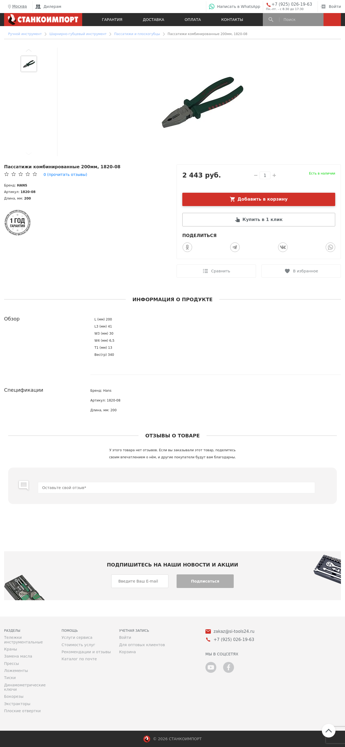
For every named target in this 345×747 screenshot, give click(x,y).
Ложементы (16, 670)
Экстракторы (17, 704)
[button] (29, 50)
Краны (10, 649)
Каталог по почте (79, 659)
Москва (17, 6)
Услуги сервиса (76, 637)
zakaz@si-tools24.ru (234, 631)
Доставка (153, 19)
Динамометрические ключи (25, 687)
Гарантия (112, 19)
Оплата (193, 19)
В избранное (305, 271)
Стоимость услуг (78, 645)
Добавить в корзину (263, 199)
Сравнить (220, 271)
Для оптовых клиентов (142, 645)
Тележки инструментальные (23, 639)
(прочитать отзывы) (65, 174)
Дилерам (48, 6)
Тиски (10, 678)
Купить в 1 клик (262, 219)
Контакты (232, 19)
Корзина (127, 652)
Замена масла (18, 656)
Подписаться (205, 581)
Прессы (11, 663)
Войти (331, 6)
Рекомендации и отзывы (86, 652)
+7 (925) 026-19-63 (291, 4)
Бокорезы (13, 696)
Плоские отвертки (22, 711)
